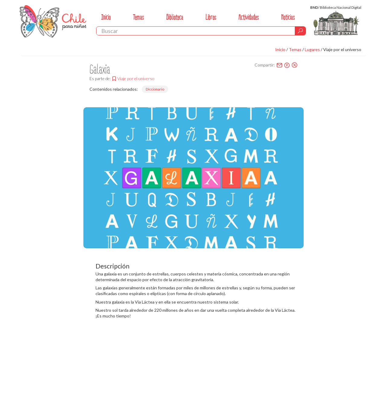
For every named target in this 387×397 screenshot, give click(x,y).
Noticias (288, 17)
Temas (138, 17)
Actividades (249, 17)
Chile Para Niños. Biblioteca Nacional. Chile (53, 21)
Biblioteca (174, 17)
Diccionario (155, 89)
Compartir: (265, 64)
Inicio (106, 17)
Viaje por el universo (342, 49)
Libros (211, 17)
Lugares (312, 49)
